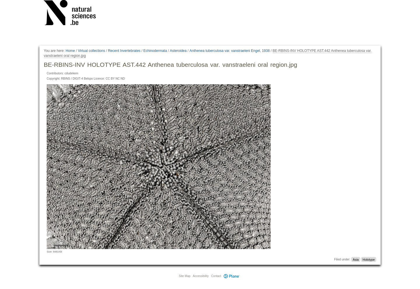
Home (70, 51)
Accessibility (201, 276)
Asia (355, 259)
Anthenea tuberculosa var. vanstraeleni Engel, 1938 (230, 51)
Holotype (368, 259)
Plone (231, 276)
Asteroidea (178, 51)
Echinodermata (155, 51)
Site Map (184, 276)
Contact (216, 276)
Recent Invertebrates (124, 51)
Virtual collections (91, 51)
